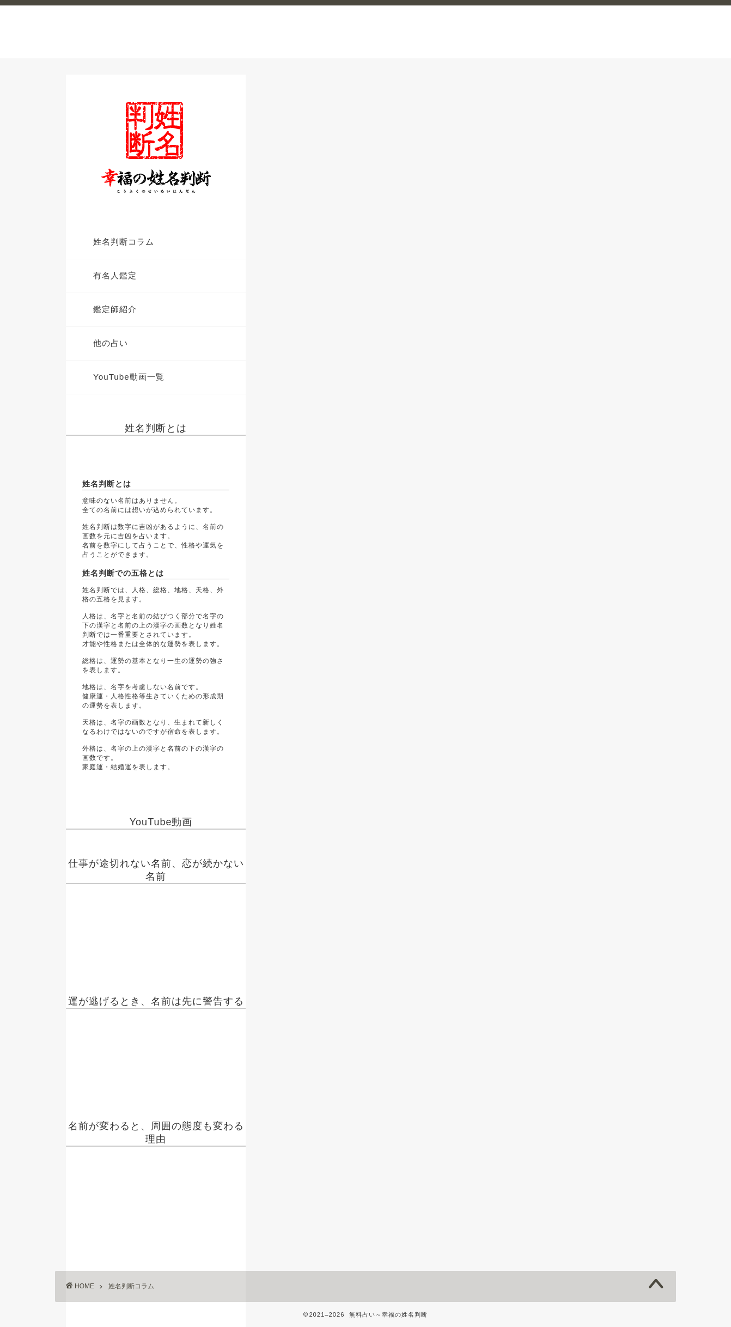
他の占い (110, 343)
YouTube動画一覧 (129, 376)
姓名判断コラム (123, 241)
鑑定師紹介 (115, 309)
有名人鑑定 (115, 275)
